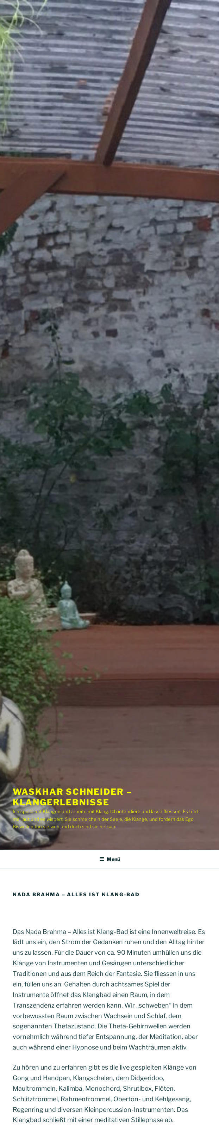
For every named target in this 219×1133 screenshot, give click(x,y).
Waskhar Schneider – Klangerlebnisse (72, 797)
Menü (109, 859)
